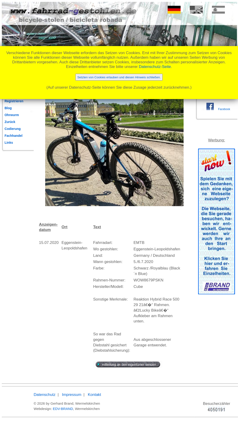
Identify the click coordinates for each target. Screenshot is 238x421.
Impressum (71, 394)
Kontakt (94, 394)
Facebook (224, 109)
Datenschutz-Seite (155, 66)
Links (9, 142)
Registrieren (14, 101)
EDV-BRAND (63, 409)
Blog (8, 108)
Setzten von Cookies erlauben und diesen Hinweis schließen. (119, 77)
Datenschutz (45, 394)
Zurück (10, 122)
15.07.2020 (49, 242)
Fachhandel (14, 135)
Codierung (13, 129)
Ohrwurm (12, 115)
